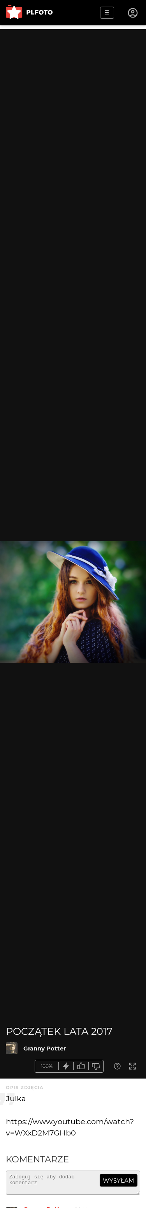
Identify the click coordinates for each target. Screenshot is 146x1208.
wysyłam (118, 1180)
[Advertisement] (73, 102)
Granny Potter (44, 1048)
